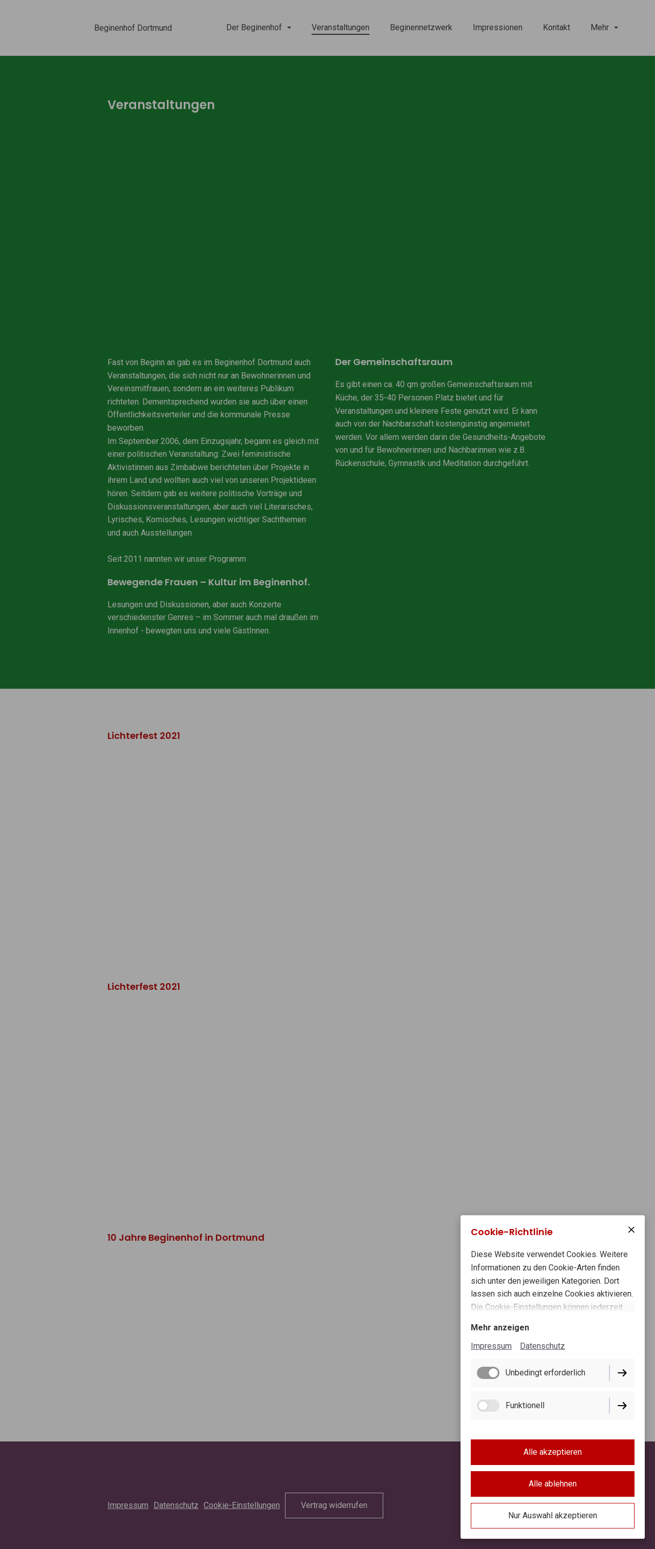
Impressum (491, 1346)
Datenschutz (542, 1346)
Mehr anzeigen (500, 1327)
